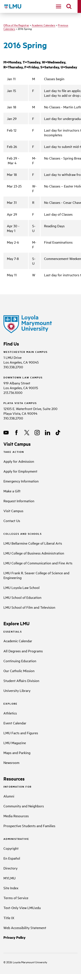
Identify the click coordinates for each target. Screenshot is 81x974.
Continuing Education (19, 660)
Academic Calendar (17, 640)
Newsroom (11, 762)
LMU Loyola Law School (21, 587)
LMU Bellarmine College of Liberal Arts (32, 543)
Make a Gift (12, 491)
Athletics (10, 713)
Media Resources (16, 815)
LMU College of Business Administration (33, 553)
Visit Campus (13, 510)
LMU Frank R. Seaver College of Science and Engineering (36, 575)
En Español (11, 858)
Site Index (10, 887)
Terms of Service (15, 897)
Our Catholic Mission (19, 670)
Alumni (8, 796)
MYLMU (9, 878)
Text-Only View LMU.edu (22, 907)
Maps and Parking (16, 752)
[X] (27, 432)
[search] (69, 6)
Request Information (18, 500)
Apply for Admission (18, 461)
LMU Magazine (14, 742)
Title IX (8, 917)
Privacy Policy (14, 937)
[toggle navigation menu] (58, 6)
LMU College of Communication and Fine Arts (37, 563)
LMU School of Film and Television (29, 607)
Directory (10, 868)
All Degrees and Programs (23, 650)
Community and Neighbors (23, 805)
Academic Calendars (43, 25)
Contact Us (11, 520)
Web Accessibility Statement (24, 927)
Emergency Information (21, 481)
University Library (16, 690)
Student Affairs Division (21, 680)
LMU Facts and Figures (20, 732)
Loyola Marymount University (26, 962)
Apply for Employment (20, 471)
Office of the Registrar (16, 25)
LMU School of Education (22, 597)
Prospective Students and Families (29, 825)
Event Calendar (14, 723)
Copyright (11, 848)
